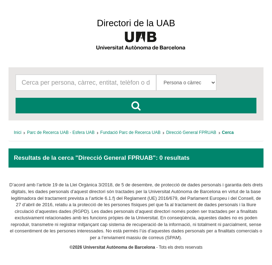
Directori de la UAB (136, 23)
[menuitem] (17, 132)
